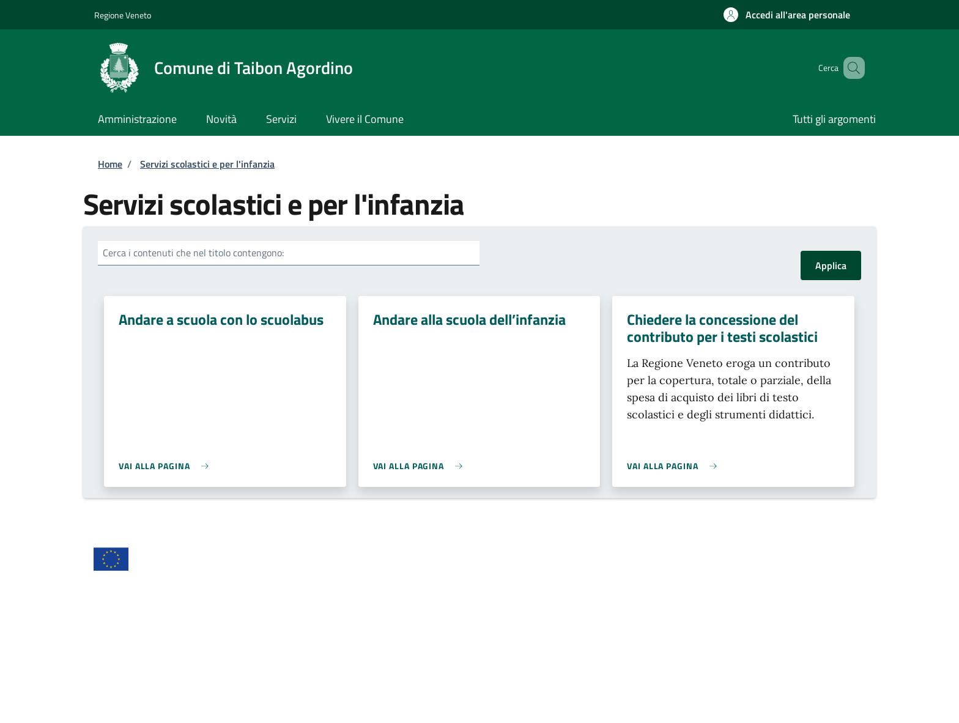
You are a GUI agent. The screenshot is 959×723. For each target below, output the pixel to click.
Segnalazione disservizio (143, 679)
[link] (167, 465)
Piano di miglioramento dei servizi (360, 679)
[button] (787, 14)
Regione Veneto (122, 15)
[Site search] (850, 68)
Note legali (706, 605)
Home (110, 164)
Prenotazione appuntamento (546, 630)
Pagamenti (509, 654)
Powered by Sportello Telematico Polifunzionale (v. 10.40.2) (744, 703)
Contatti (307, 630)
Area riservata (122, 605)
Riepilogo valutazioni (727, 654)
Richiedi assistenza (723, 630)
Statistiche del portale (139, 654)
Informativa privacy (527, 605)
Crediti (303, 605)
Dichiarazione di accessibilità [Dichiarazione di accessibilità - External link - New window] (152, 630)
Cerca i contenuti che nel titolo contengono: (193, 252)
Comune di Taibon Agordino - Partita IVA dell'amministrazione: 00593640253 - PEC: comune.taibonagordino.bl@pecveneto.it (352, 703)
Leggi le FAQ (315, 654)
